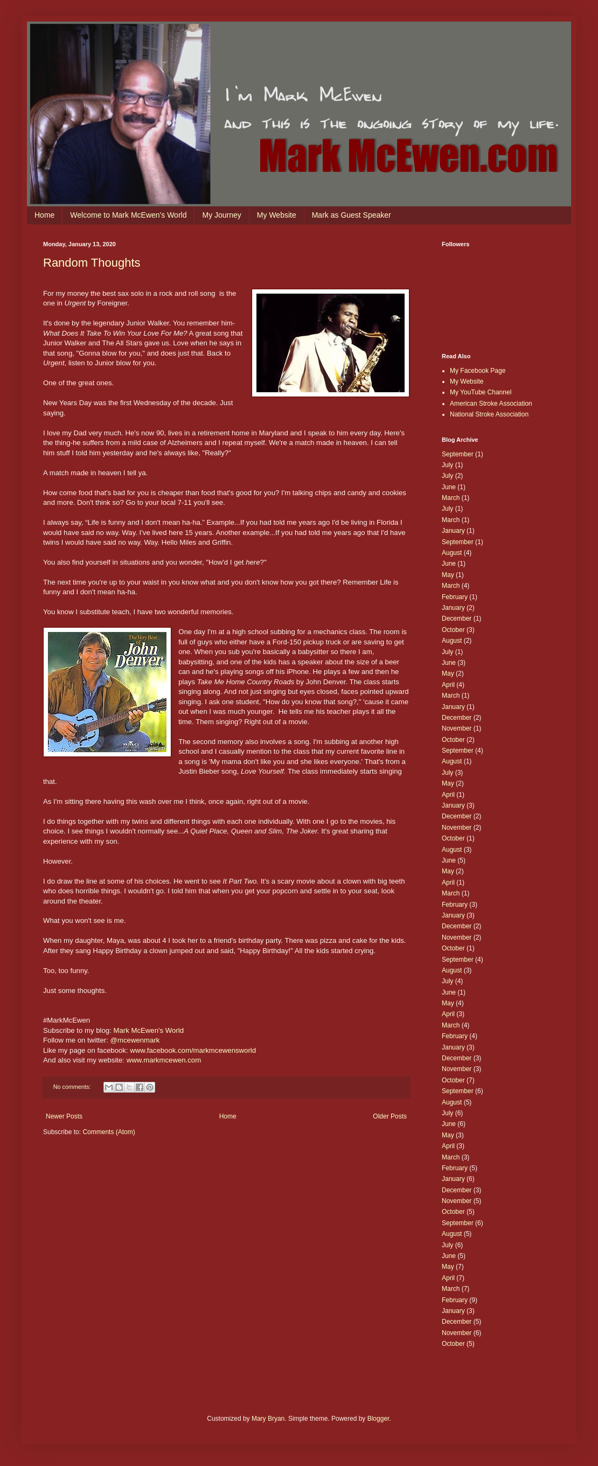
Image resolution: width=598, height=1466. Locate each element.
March (451, 498)
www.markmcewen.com (164, 1060)
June (449, 487)
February (455, 597)
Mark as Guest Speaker (351, 215)
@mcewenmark (135, 1040)
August (452, 553)
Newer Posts (64, 1116)
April (448, 685)
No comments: (73, 1086)
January (453, 530)
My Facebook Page (477, 370)
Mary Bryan (268, 1418)
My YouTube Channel (480, 392)
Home (44, 215)
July (447, 465)
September (458, 454)
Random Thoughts (92, 262)
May (448, 575)
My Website (276, 215)
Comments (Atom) (108, 1132)
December (456, 618)
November (456, 728)
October (453, 630)
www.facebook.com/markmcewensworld (193, 1050)
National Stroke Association (489, 414)
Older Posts (390, 1116)
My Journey (221, 215)
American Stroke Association (491, 403)
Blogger (378, 1418)
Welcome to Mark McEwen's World (128, 215)
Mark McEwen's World (148, 1030)
